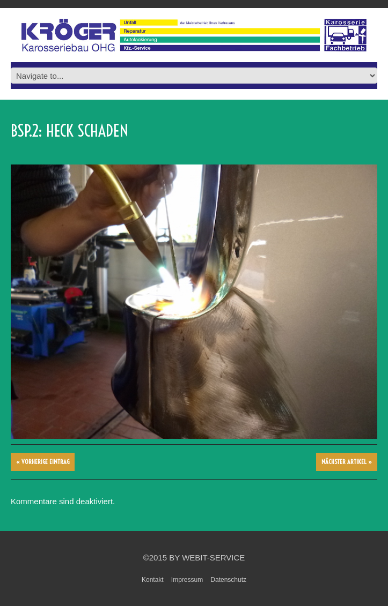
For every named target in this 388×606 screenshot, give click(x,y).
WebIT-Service (213, 557)
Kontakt (153, 579)
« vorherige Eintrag (42, 462)
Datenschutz (228, 579)
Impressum (187, 579)
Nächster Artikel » (346, 462)
